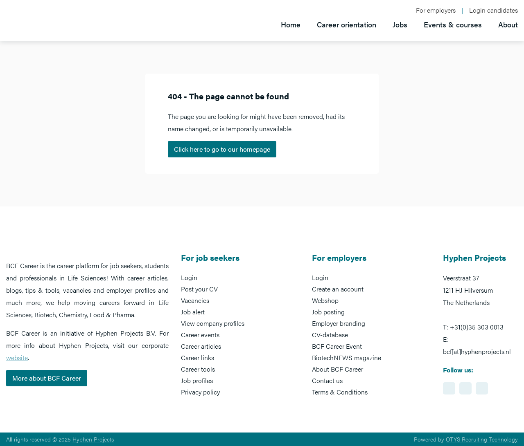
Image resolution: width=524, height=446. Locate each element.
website (17, 357)
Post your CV (199, 289)
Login (189, 277)
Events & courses (453, 24)
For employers (436, 10)
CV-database (330, 334)
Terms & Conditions (340, 392)
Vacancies (195, 300)
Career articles (201, 346)
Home (290, 24)
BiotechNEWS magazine (346, 357)
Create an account (338, 289)
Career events (200, 334)
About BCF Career (337, 369)
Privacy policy (200, 392)
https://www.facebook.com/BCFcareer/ (465, 388)
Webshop (325, 300)
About (508, 24)
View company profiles (212, 323)
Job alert (193, 311)
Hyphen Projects (93, 439)
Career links (197, 357)
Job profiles (197, 380)
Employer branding (338, 323)
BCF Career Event (337, 346)
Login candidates (493, 10)
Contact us (327, 380)
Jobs (400, 24)
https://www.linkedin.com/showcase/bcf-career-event (449, 388)
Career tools (198, 369)
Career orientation (346, 24)
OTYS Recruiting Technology (482, 439)
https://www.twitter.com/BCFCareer (482, 388)
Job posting (328, 311)
